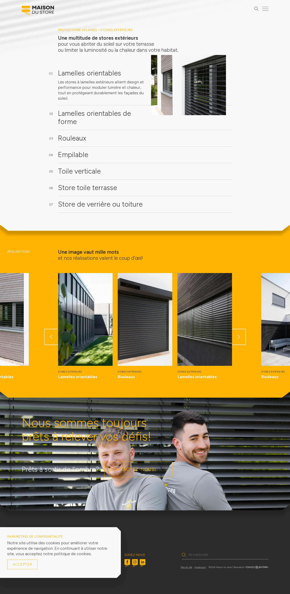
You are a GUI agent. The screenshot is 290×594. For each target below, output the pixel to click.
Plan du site (186, 567)
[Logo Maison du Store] (38, 12)
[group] (85, 326)
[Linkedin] (142, 564)
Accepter (22, 564)
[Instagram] (135, 564)
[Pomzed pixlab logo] (257, 568)
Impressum (200, 567)
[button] (51, 337)
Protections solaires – (79, 30)
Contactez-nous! (133, 469)
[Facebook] (127, 564)
